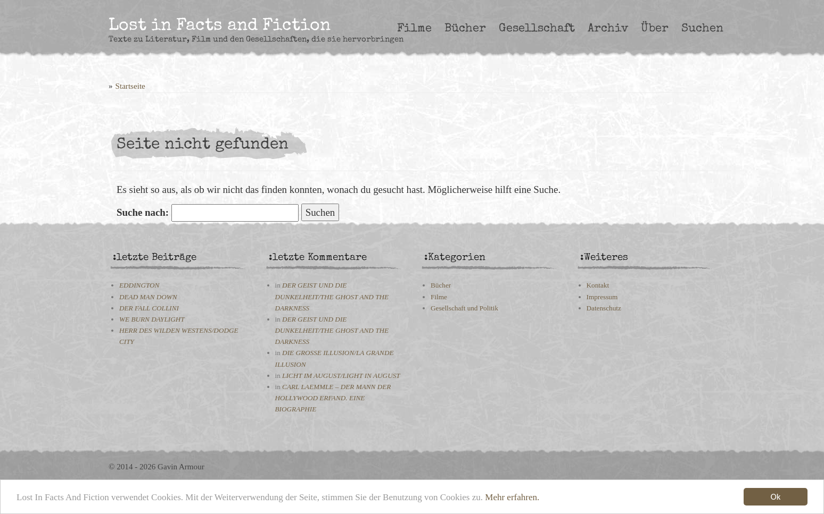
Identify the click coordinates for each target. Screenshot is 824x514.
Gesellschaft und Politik (464, 308)
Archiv (608, 29)
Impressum (602, 297)
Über (655, 29)
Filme (414, 29)
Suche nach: (143, 212)
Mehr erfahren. (512, 499)
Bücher (465, 29)
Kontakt (598, 285)
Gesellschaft (537, 29)
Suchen (702, 29)
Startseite (130, 86)
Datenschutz (604, 308)
